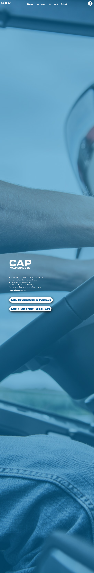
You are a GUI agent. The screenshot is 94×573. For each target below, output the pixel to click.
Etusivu (30, 4)
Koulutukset (40, 4)
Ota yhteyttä (53, 4)
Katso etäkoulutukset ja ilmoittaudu (30, 308)
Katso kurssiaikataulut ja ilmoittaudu (31, 300)
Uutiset (64, 4)
